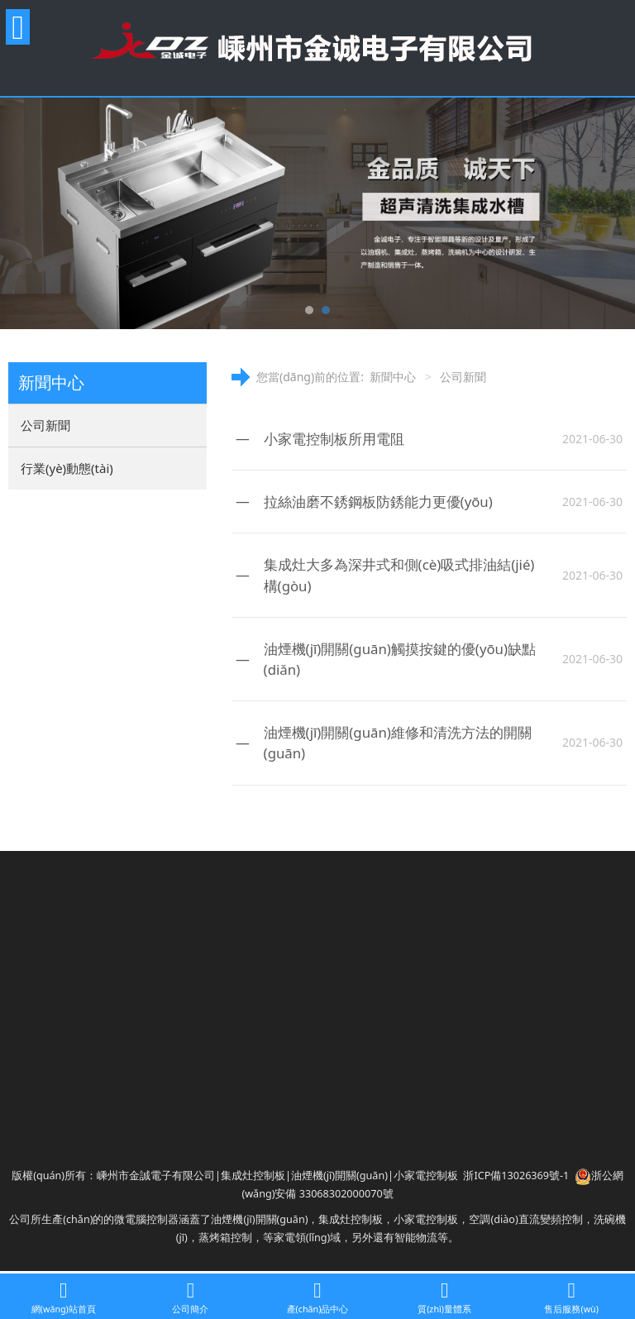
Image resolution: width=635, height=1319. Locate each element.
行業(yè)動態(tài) (67, 468)
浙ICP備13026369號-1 (516, 1175)
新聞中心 (393, 377)
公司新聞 (45, 425)
